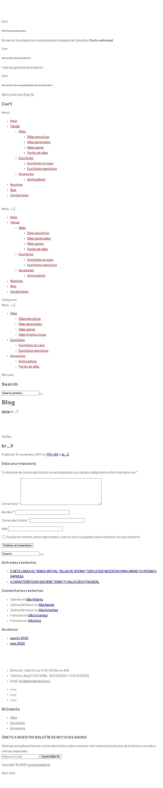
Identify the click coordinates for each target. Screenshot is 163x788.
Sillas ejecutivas (38, 137)
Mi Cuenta (11, 714)
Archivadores (36, 179)
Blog (13, 190)
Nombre (8, 517)
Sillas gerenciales (39, 142)
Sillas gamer (35, 147)
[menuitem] (13, 217)
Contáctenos (19, 195)
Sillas (22, 131)
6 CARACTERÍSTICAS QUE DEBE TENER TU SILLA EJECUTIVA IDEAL (54, 587)
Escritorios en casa (40, 163)
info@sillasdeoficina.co (34, 686)
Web (4, 534)
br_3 (65, 454)
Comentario (11, 509)
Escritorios (26, 158)
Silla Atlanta (34, 605)
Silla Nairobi (46, 610)
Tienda (15, 126)
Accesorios (26, 174)
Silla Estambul (48, 615)
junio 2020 (17, 649)
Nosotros (16, 185)
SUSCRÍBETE (51, 761)
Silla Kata (34, 626)
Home (6, 412)
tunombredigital (38, 770)
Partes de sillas (37, 153)
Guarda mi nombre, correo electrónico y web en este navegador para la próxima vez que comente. (74, 542)
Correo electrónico (15, 525)
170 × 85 (52, 454)
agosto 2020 (19, 643)
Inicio (13, 121)
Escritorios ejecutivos (42, 169)
